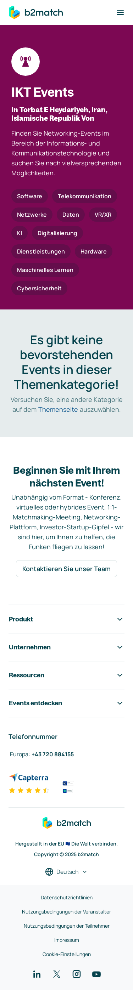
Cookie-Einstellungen (67, 954)
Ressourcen (66, 675)
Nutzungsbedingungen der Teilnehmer (67, 925)
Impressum (66, 940)
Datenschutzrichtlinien (67, 897)
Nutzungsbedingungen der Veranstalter (66, 911)
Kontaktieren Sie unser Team (66, 568)
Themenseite (58, 409)
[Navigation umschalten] (120, 12)
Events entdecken (66, 703)
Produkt (66, 619)
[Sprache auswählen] (66, 871)
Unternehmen (66, 647)
